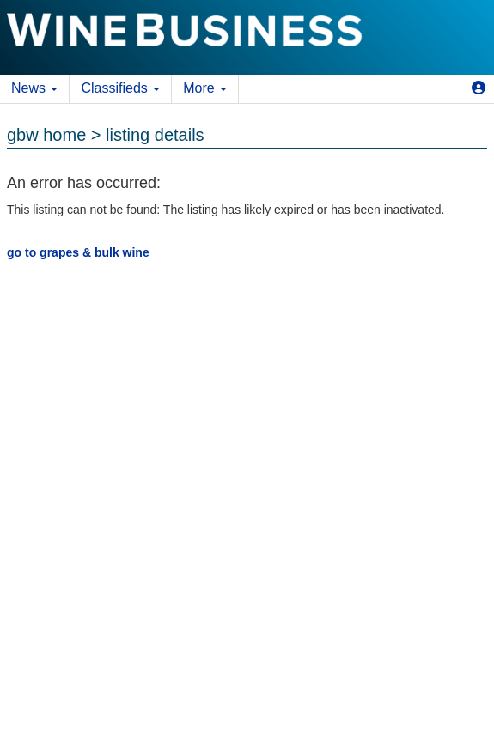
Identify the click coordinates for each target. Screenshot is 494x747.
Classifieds (120, 88)
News (34, 88)
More (205, 88)
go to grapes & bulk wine (78, 252)
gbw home (46, 134)
